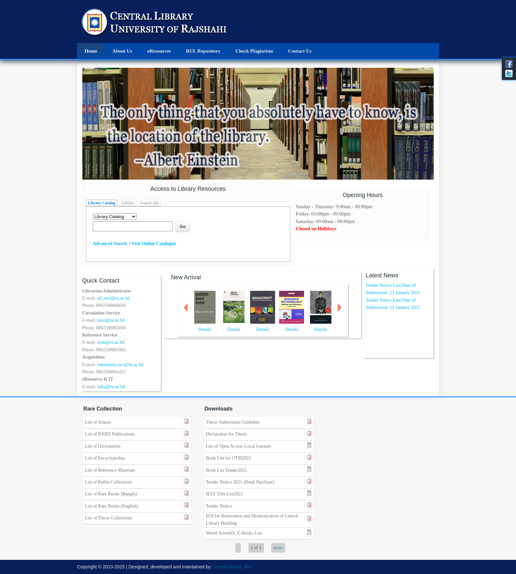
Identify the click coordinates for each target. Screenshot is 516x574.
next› (278, 547)
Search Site (149, 203)
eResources (159, 51)
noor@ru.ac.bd (111, 320)
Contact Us (299, 51)
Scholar (127, 203)
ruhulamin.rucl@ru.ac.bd (120, 364)
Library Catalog (102, 203)
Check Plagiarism (254, 51)
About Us (122, 51)
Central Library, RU (231, 566)
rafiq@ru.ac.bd (111, 386)
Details (205, 329)
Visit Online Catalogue (153, 243)
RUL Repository (203, 51)
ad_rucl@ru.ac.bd (113, 298)
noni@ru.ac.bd (110, 342)
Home (91, 51)
